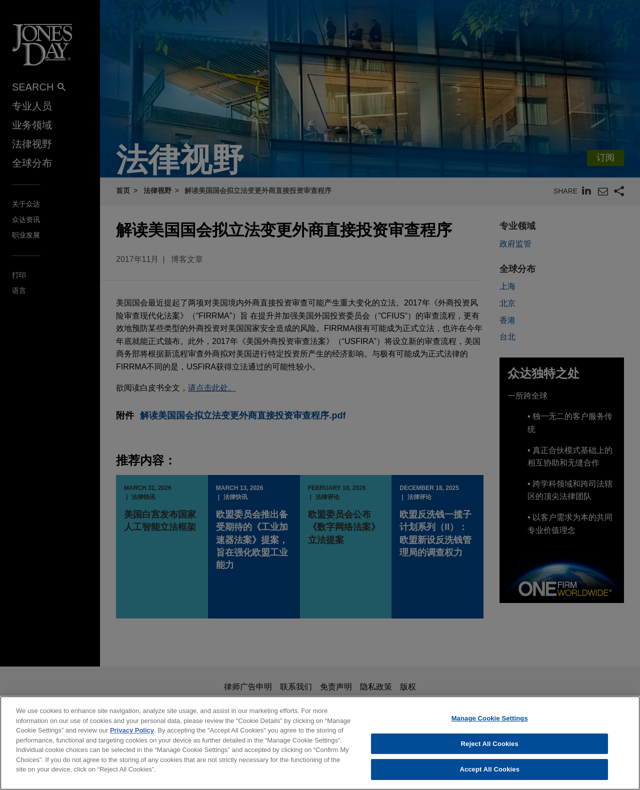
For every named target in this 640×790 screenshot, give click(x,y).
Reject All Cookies (489, 752)
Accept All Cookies (490, 778)
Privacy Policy (132, 739)
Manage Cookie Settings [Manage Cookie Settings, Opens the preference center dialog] (490, 727)
